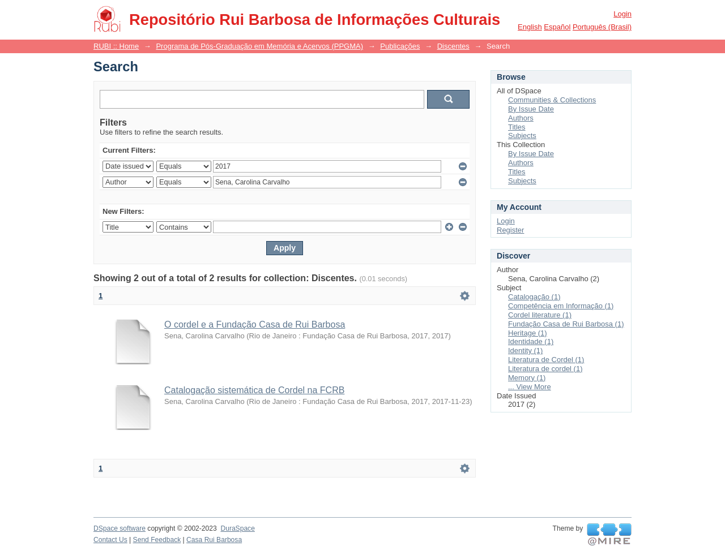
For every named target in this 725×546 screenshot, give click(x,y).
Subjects (522, 135)
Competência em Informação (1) (560, 306)
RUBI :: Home (116, 46)
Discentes (453, 46)
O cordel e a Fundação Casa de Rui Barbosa (254, 324)
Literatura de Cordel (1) (546, 359)
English (530, 27)
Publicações (400, 46)
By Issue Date (531, 109)
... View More (529, 386)
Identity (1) (525, 350)
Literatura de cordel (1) (545, 368)
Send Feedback (157, 540)
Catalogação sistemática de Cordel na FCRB (254, 390)
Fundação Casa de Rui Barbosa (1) (566, 324)
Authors (521, 118)
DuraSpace (237, 528)
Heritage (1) (527, 333)
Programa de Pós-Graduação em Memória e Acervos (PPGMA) (259, 46)
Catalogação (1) (534, 297)
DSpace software (119, 528)
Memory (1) (526, 377)
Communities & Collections (552, 100)
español (557, 27)
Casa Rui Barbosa (214, 540)
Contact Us (110, 540)
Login (622, 14)
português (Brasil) (602, 27)
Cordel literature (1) (540, 315)
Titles (517, 127)
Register (510, 230)
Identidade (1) (530, 341)
